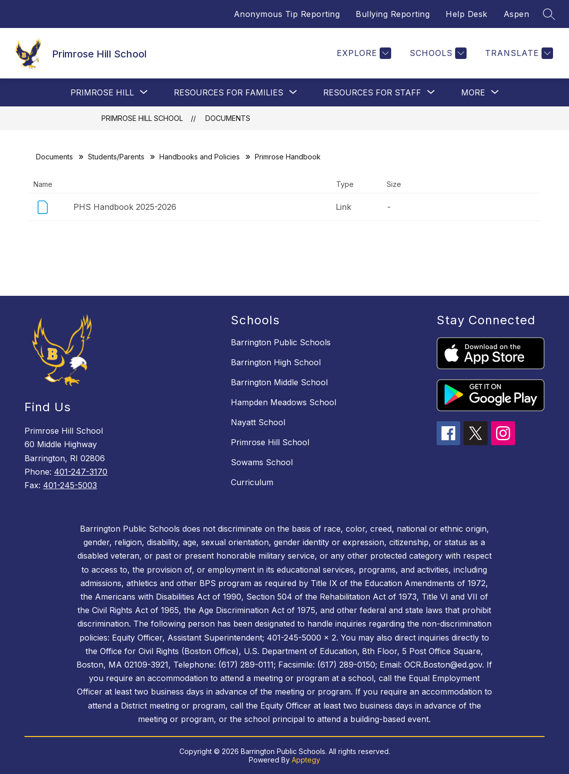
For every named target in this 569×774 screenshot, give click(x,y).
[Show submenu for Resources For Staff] (372, 92)
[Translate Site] (518, 53)
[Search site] (549, 14)
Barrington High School (276, 362)
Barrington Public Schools (281, 342)
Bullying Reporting (393, 14)
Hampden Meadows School (283, 402)
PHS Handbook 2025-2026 (124, 207)
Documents (227, 118)
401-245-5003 (70, 485)
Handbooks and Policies (199, 156)
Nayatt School (258, 422)
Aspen (517, 14)
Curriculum (252, 482)
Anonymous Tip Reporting (287, 14)
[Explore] (362, 53)
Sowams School (262, 462)
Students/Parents (116, 156)
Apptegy (306, 760)
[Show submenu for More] (473, 92)
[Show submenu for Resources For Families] (228, 92)
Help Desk (467, 14)
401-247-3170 (80, 472)
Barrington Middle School (279, 382)
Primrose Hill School (142, 118)
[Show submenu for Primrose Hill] (102, 92)
